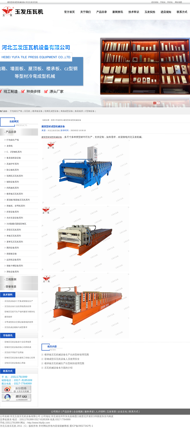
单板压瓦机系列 (14, 236)
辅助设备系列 (13, 182)
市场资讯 (59, 120)
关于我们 (85, 12)
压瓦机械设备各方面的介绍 (58, 367)
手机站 (162, 2)
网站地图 (178, 2)
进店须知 (154, 2)
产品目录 (101, 12)
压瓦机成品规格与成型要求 (16, 327)
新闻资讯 (117, 12)
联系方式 (182, 12)
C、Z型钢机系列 (14, 152)
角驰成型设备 (67, 111)
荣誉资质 (11, 286)
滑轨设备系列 (13, 271)
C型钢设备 (90, 111)
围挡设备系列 (13, 248)
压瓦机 (27, 111)
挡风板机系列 (13, 188)
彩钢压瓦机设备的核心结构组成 (18, 347)
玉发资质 (111, 411)
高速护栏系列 (13, 164)
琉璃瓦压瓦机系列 (15, 176)
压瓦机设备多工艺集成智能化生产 (19, 301)
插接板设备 (12, 254)
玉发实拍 (150, 12)
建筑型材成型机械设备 (72, 120)
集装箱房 (79, 111)
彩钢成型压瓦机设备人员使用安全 (62, 359)
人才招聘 (100, 411)
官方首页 (69, 12)
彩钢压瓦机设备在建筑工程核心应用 (20, 358)
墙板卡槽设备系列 (15, 265)
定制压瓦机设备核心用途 (15, 363)
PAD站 (170, 2)
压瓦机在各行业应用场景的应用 (18, 306)
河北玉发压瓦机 (54, 130)
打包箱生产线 (16, 111)
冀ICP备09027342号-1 (81, 426)
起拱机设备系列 (14, 260)
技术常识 (133, 12)
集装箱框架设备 (14, 158)
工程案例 (11, 279)
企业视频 (78, 411)
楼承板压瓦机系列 (15, 194)
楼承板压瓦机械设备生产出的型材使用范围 (66, 354)
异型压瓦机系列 (14, 230)
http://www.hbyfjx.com (38, 422)
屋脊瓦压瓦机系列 (15, 242)
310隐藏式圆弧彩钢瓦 (16, 224)
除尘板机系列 (13, 170)
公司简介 (55, 411)
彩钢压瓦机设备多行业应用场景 (18, 342)
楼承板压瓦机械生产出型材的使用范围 (64, 363)
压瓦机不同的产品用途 (14, 352)
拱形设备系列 (13, 212)
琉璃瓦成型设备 (51, 111)
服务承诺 (89, 411)
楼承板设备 (37, 111)
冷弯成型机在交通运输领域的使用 (19, 322)
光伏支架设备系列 (15, 218)
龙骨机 (10, 146)
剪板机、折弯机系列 (16, 206)
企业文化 (122, 411)
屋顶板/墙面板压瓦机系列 (18, 200)
